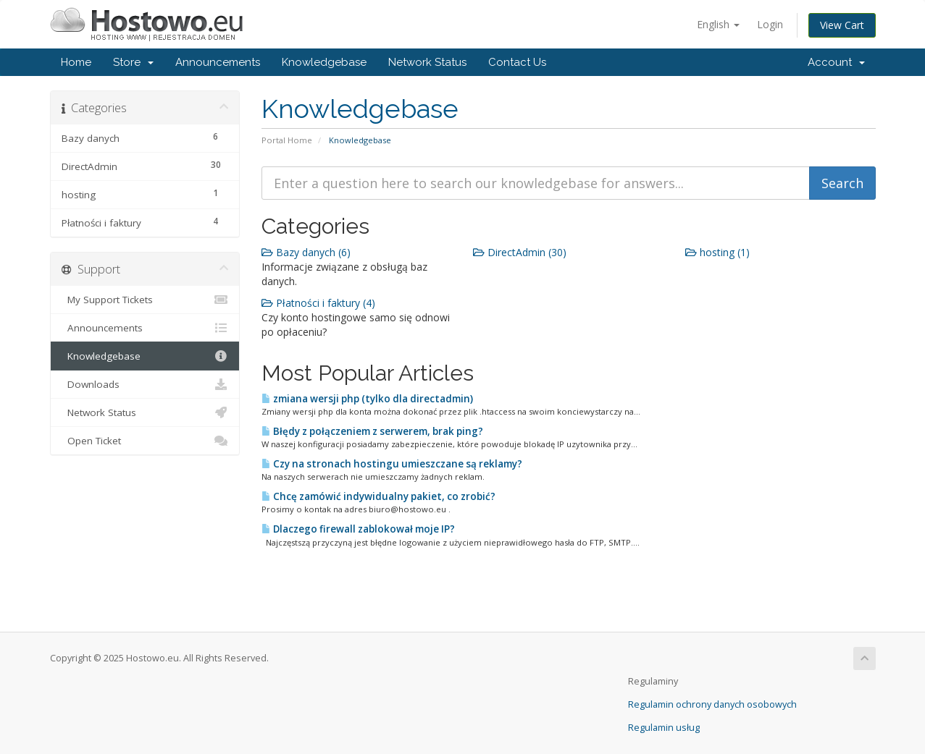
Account (836, 62)
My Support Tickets (145, 299)
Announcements (217, 62)
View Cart (842, 25)
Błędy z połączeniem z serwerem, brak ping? (372, 431)
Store (133, 62)
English (718, 24)
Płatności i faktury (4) (318, 303)
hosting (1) (717, 252)
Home (76, 62)
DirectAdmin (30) (519, 252)
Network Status (427, 62)
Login (770, 24)
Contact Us (517, 62)
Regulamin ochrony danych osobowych (712, 704)
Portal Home (286, 140)
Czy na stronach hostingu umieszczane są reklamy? (391, 463)
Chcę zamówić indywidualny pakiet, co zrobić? (378, 496)
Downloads (145, 384)
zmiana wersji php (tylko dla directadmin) (367, 398)
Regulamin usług (664, 727)
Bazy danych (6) (306, 252)
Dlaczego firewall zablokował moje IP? (358, 528)
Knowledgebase (324, 62)
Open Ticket (145, 440)
